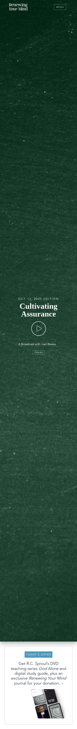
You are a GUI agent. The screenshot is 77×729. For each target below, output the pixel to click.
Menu (60, 7)
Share (38, 352)
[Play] (38, 328)
